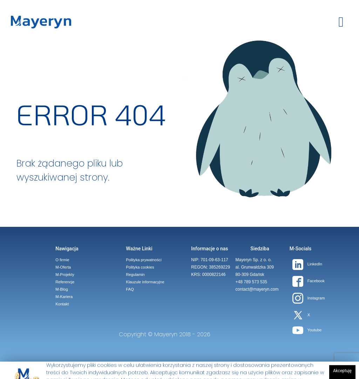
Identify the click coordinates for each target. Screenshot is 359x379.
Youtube (307, 330)
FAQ (130, 289)
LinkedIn (307, 264)
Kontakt (62, 304)
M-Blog (61, 289)
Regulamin (135, 274)
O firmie (62, 260)
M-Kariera (64, 297)
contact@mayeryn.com (257, 289)
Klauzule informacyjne (145, 282)
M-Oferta (63, 267)
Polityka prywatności (143, 260)
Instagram (308, 298)
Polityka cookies (140, 267)
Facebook (308, 281)
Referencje (64, 282)
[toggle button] (341, 22)
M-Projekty (64, 274)
